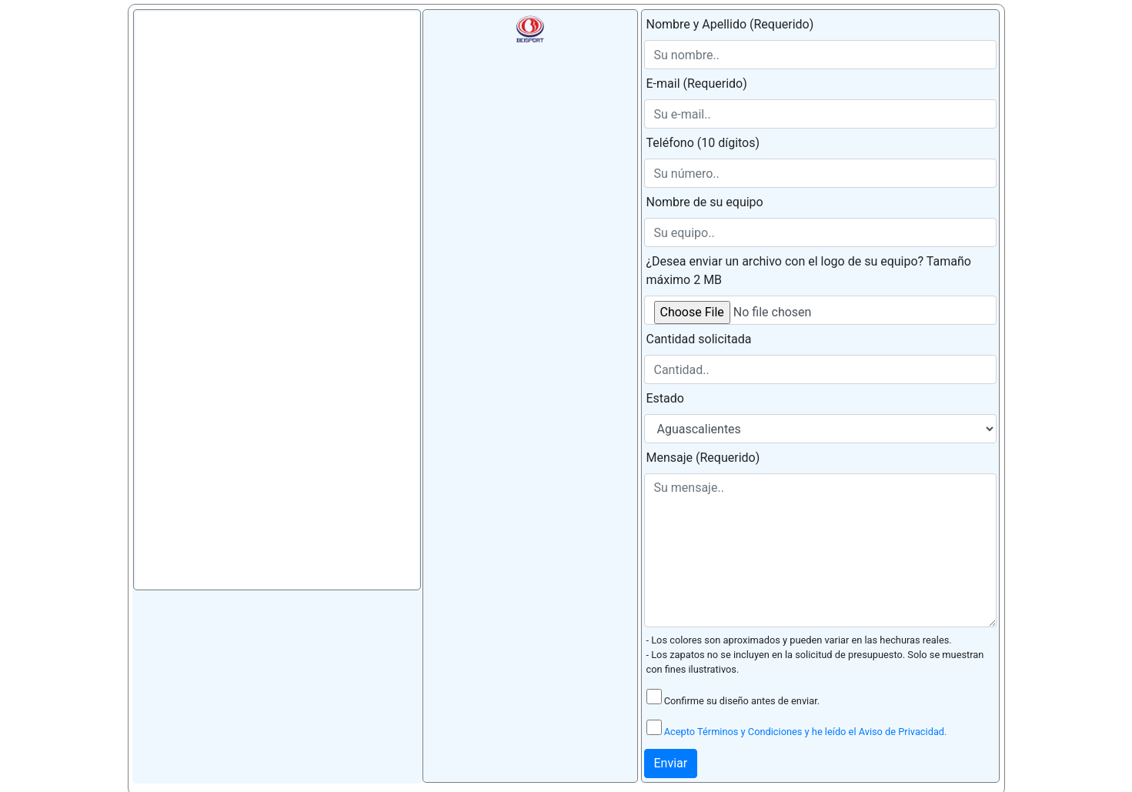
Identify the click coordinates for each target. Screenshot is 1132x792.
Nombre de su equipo (704, 202)
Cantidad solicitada (699, 339)
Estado (665, 398)
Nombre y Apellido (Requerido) (730, 24)
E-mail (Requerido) (696, 83)
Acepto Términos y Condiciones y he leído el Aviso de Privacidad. (805, 731)
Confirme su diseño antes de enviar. (733, 698)
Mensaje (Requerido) (703, 457)
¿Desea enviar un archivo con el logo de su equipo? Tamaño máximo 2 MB (808, 270)
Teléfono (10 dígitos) (703, 142)
